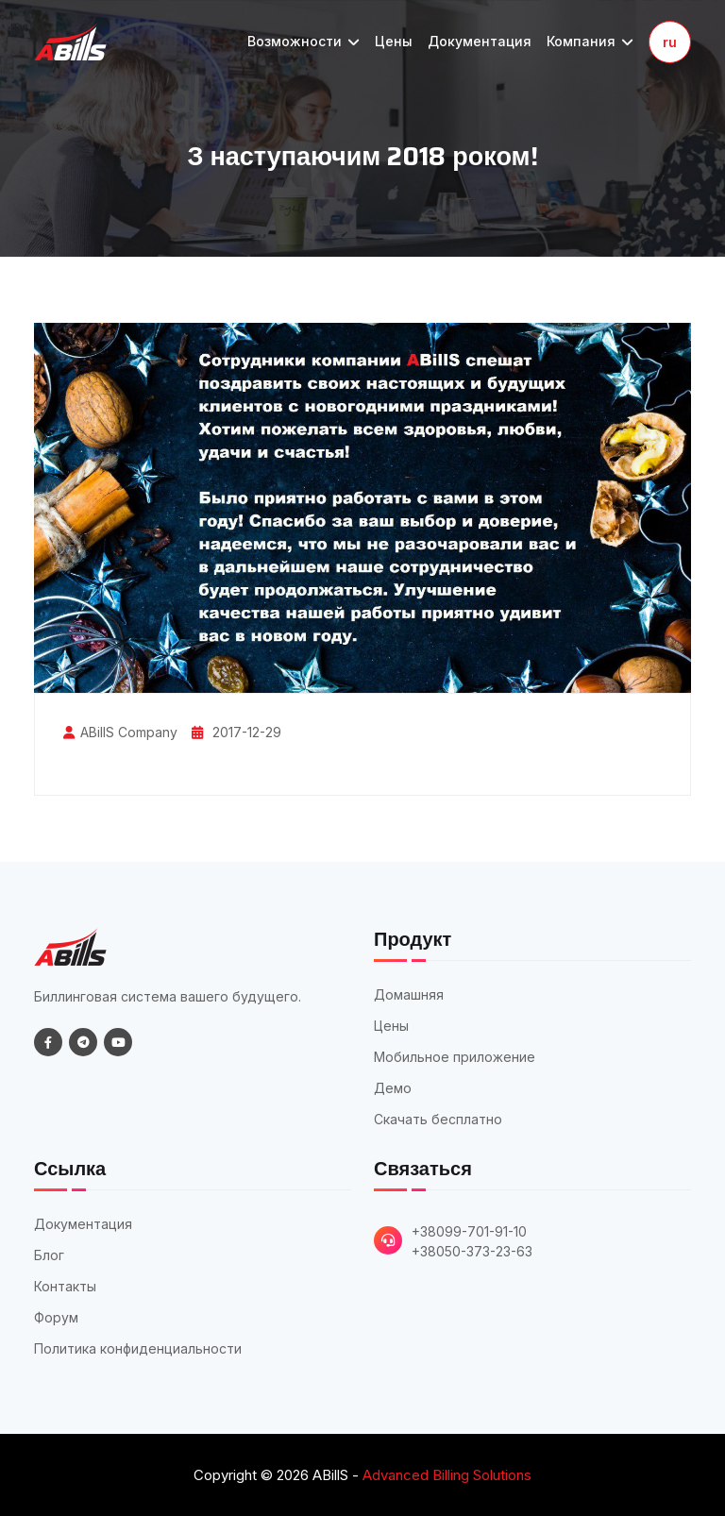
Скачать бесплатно (438, 1119)
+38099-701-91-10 (469, 1231)
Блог (49, 1255)
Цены (394, 41)
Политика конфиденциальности (138, 1348)
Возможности (303, 41)
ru (670, 42)
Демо (393, 1088)
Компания (590, 41)
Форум (56, 1317)
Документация (479, 41)
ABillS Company (128, 732)
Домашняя (409, 994)
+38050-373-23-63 (472, 1251)
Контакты (65, 1286)
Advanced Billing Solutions (446, 1475)
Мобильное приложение (454, 1057)
